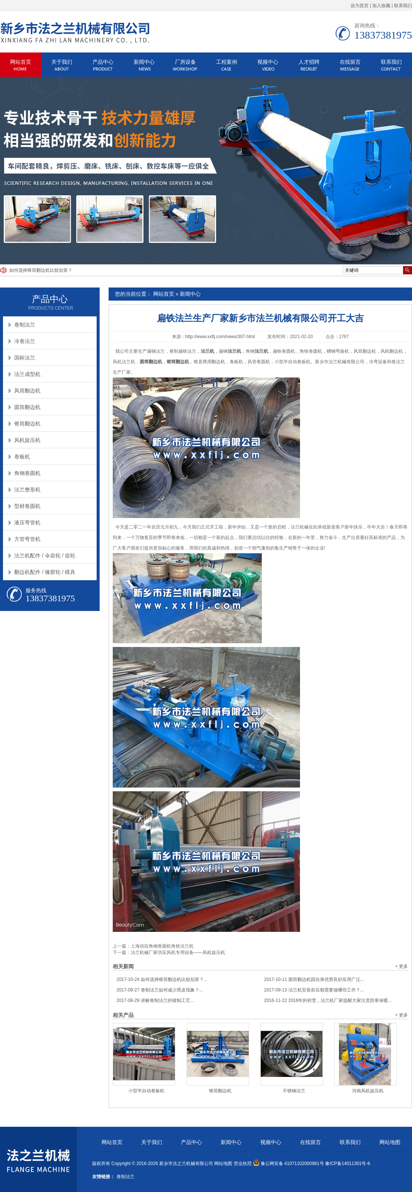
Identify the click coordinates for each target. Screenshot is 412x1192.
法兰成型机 (27, 374)
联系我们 (403, 5)
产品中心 (103, 62)
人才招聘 (309, 62)
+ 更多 (401, 966)
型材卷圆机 (27, 506)
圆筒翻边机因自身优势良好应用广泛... (314, 979)
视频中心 (267, 62)
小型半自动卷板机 (146, 1090)
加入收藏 (381, 5)
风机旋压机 (27, 440)
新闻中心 (144, 62)
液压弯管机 (27, 523)
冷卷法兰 (24, 341)
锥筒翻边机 (220, 1090)
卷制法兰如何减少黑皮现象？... (159, 990)
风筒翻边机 (27, 391)
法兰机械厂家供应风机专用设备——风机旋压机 (178, 952)
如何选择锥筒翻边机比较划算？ (40, 270)
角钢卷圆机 (27, 473)
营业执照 (243, 1163)
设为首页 (360, 5)
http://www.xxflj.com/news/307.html (220, 336)
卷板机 (22, 457)
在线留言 (350, 62)
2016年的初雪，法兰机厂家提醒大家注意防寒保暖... (328, 1000)
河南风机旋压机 (368, 1090)
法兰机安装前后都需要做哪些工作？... (314, 990)
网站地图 (389, 1142)
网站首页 (20, 62)
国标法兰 (24, 358)
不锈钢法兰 (294, 1090)
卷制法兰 (24, 325)
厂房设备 (185, 62)
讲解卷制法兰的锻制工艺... (155, 1000)
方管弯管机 (27, 539)
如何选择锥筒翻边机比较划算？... (161, 979)
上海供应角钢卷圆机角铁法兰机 (162, 946)
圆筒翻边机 (27, 407)
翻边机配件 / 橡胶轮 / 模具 (44, 572)
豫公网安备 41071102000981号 (288, 1163)
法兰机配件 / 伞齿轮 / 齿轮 (44, 556)
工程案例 (226, 62)
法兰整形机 (27, 490)
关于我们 (61, 62)
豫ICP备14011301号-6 (347, 1163)
